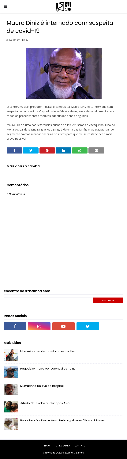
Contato (80, 445)
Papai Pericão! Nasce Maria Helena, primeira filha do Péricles (62, 420)
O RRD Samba (63, 445)
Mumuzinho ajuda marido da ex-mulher (48, 351)
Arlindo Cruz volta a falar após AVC (45, 403)
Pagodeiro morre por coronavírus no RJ (47, 368)
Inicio (47, 445)
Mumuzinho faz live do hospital (42, 386)
